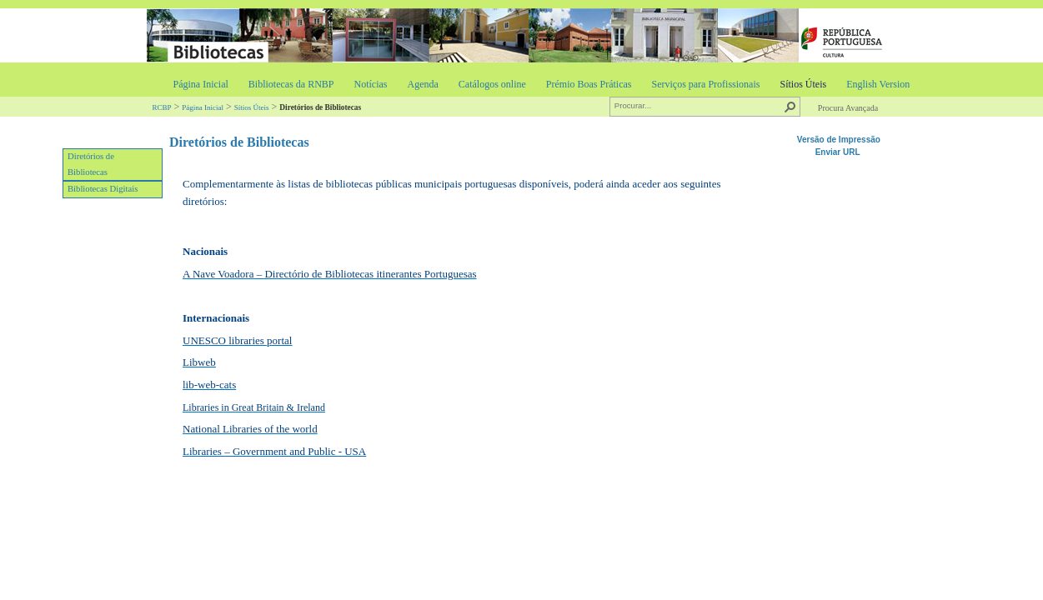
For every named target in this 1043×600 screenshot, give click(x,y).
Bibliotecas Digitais (103, 188)
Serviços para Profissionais (705, 84)
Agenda (422, 84)
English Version (878, 84)
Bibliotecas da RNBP (291, 84)
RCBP (162, 107)
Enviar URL (839, 152)
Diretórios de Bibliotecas (91, 164)
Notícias (370, 84)
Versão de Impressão (838, 139)
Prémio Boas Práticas (589, 84)
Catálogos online (492, 84)
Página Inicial (200, 84)
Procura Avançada (848, 107)
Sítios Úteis (803, 84)
